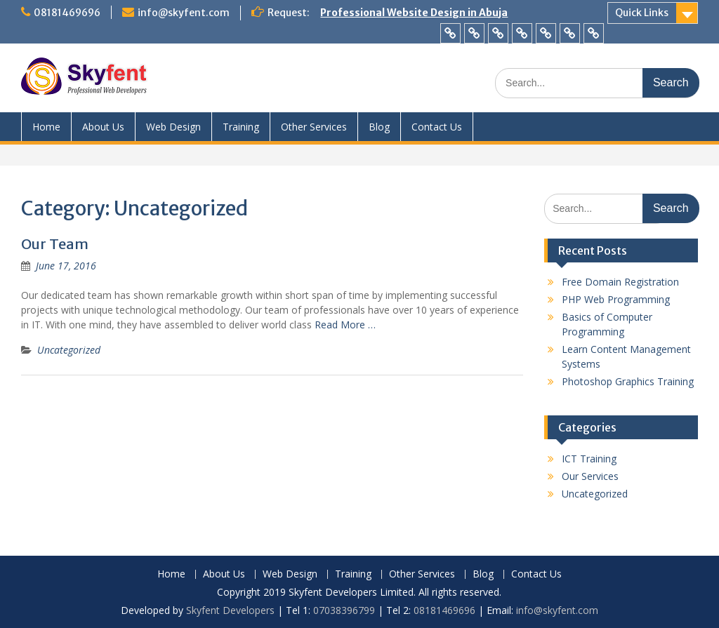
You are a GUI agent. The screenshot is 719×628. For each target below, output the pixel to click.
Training (241, 126)
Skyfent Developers (230, 610)
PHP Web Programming (616, 299)
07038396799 (345, 610)
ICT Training (589, 458)
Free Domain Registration (620, 281)
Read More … (345, 324)
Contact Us (436, 126)
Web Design (173, 126)
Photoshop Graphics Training (628, 381)
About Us (103, 126)
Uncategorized (68, 349)
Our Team (54, 244)
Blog (379, 126)
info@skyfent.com (184, 12)
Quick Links (641, 12)
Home (46, 126)
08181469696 (67, 12)
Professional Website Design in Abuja (414, 12)
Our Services (590, 476)
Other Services (314, 126)
